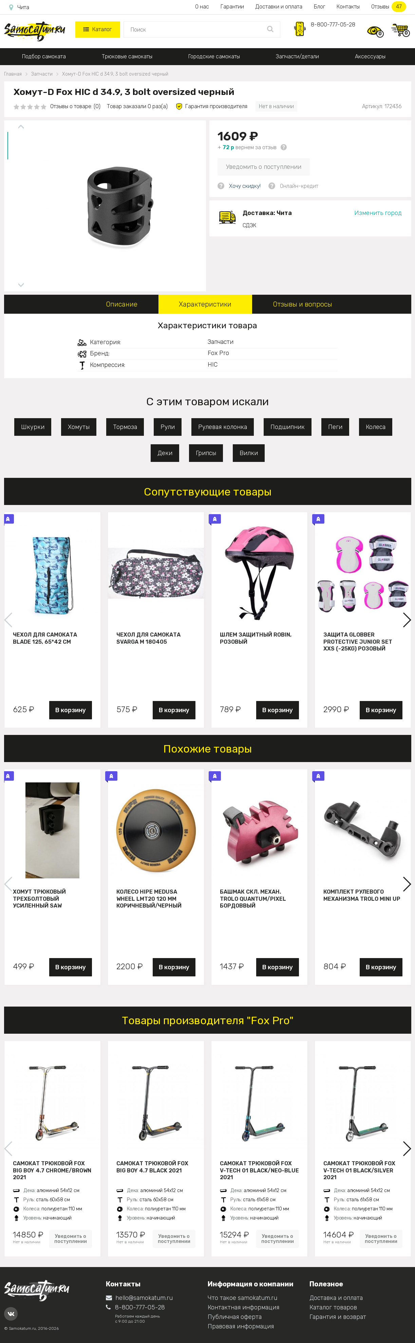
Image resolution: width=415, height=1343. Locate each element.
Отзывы (388, 6)
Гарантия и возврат (337, 1317)
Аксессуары (370, 56)
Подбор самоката (44, 56)
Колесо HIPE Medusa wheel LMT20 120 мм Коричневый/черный (149, 899)
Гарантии (232, 6)
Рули (168, 427)
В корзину (70, 710)
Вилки (249, 453)
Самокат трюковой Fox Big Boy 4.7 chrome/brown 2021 (52, 1170)
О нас (202, 6)
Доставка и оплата (336, 1298)
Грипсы (206, 453)
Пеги (335, 427)
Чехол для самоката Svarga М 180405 (148, 638)
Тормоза (125, 427)
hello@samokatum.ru (139, 1298)
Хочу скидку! (245, 186)
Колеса (375, 427)
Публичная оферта (235, 1317)
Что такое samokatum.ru (242, 1298)
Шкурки (32, 427)
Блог (319, 6)
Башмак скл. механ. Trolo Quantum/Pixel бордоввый (253, 899)
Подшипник (287, 427)
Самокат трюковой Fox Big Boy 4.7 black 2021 (152, 1167)
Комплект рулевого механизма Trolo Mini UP (361, 895)
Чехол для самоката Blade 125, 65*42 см (45, 638)
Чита (19, 7)
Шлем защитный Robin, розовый (255, 638)
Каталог (97, 29)
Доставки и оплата (279, 6)
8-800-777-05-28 (333, 24)
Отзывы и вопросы (302, 304)
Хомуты (79, 427)
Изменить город (378, 213)
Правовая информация (241, 1326)
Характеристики (205, 304)
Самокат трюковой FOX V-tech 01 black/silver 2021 (359, 1170)
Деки (164, 453)
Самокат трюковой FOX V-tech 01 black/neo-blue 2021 (259, 1170)
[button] (406, 619)
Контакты (348, 6)
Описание (121, 304)
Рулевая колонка (222, 427)
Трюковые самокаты (127, 56)
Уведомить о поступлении (263, 167)
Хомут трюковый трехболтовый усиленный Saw (39, 899)
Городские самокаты (214, 56)
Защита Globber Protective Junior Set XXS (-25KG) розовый (357, 641)
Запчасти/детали (297, 56)
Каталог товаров (333, 1307)
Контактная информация (243, 1307)
